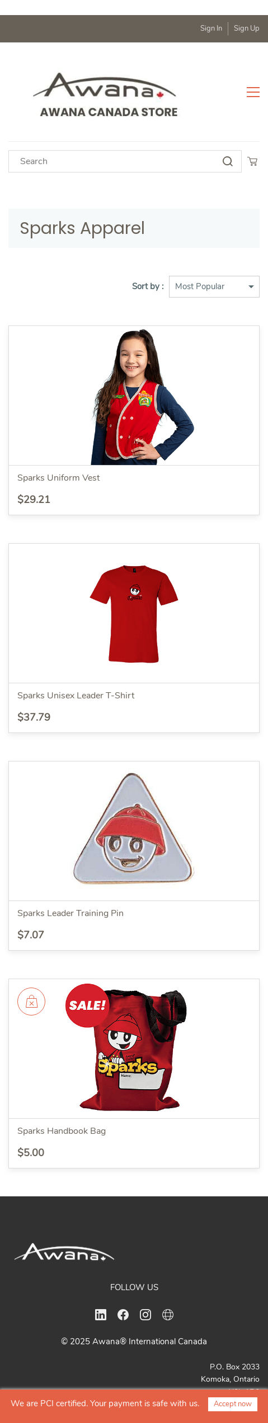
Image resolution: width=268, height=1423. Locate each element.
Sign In (211, 28)
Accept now (233, 1404)
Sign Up (247, 28)
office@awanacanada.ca (214, 1376)
